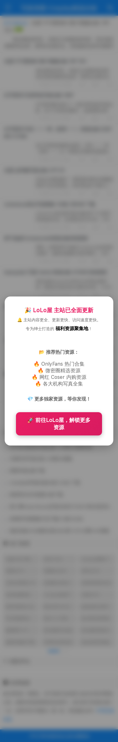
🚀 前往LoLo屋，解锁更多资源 (58, 423)
